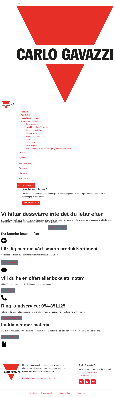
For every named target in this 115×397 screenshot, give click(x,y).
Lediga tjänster (25, 163)
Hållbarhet (23, 173)
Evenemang (24, 168)
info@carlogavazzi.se (88, 372)
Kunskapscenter (32, 124)
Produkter (25, 112)
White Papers (31, 145)
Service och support (29, 121)
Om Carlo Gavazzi (26, 153)
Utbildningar (31, 139)
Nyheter (22, 158)
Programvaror (31, 133)
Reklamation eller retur (35, 136)
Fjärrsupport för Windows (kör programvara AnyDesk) (48, 148)
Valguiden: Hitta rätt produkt (37, 127)
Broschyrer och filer (34, 130)
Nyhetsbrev (30, 142)
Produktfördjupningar (30, 118)
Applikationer (26, 115)
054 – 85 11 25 (85, 375)
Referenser (23, 178)
